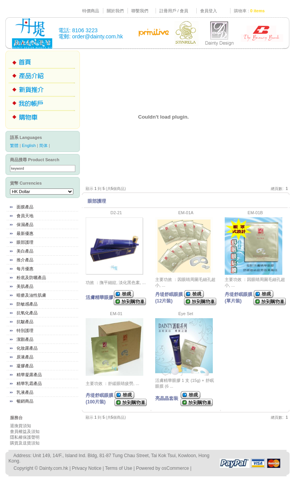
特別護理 (25, 330)
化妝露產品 (27, 348)
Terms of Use (118, 468)
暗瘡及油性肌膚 (31, 295)
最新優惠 (25, 233)
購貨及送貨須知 (25, 443)
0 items (257, 10)
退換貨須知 (20, 425)
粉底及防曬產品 (31, 277)
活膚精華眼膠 (99, 297)
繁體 (14, 145)
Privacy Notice (86, 468)
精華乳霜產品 (29, 383)
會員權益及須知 (25, 431)
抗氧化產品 (27, 313)
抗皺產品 (25, 321)
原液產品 (25, 357)
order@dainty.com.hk (97, 36)
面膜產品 (25, 207)
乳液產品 (25, 392)
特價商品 (90, 10)
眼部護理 (25, 242)
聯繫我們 (139, 10)
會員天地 (25, 215)
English (29, 145)
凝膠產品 (25, 365)
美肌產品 (25, 286)
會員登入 (208, 10)
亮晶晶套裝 (166, 398)
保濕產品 (25, 224)
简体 (43, 145)
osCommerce (175, 468)
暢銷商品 (25, 401)
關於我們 (115, 10)
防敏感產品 (27, 304)
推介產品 (25, 260)
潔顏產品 (25, 339)
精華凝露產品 (29, 374)
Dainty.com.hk (53, 468)
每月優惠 (25, 268)
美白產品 (25, 251)
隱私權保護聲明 (25, 437)
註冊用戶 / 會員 (173, 10)
